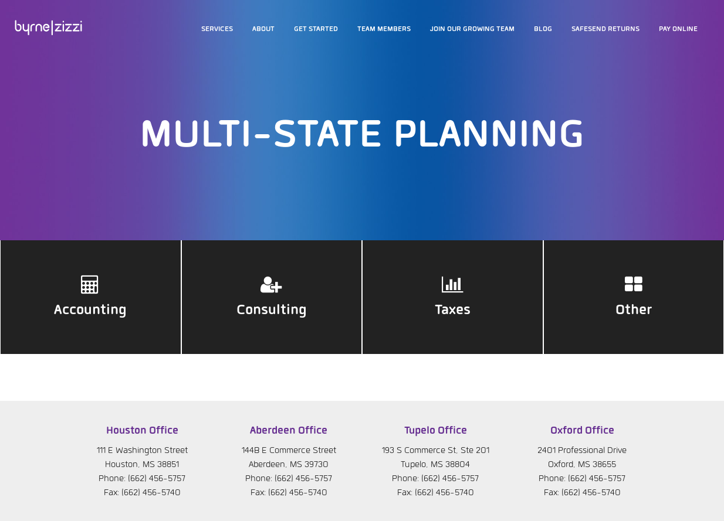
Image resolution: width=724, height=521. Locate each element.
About (263, 29)
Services (217, 29)
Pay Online (678, 29)
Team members (384, 29)
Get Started (316, 29)
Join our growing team (472, 29)
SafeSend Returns (605, 29)
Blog (543, 29)
